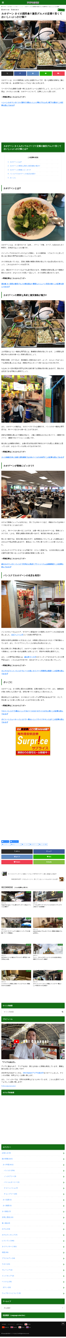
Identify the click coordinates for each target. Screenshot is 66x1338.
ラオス (6, 1264)
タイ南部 (7, 1206)
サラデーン (6, 845)
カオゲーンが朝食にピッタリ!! (19, 170)
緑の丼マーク (29, 657)
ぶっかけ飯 (44, 845)
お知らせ (6, 1153)
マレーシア (7, 1270)
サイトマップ (11, 1324)
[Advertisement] (33, 123)
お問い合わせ (19, 1324)
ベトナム (7, 1282)
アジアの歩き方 (14, 1334)
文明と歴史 (7, 1218)
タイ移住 (6, 1212)
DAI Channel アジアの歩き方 (33, 1073)
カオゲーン (34, 845)
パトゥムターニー (11, 1182)
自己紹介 (4, 1324)
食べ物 (6, 1223)
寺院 (5, 1253)
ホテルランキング (9, 1235)
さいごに (12, 178)
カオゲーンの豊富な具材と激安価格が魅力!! (24, 166)
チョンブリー (10, 1194)
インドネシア (8, 1276)
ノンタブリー (10, 1177)
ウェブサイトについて (11, 1293)
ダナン (7, 1288)
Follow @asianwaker (8, 1086)
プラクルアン (8, 1258)
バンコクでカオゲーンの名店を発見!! (21, 174)
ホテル (6, 1229)
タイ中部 (8, 1165)
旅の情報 (7, 1159)
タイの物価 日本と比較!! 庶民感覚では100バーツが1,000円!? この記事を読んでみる (31, 457)
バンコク (5, 842)
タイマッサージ (9, 1247)
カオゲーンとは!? (15, 162)
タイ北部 (7, 1200)
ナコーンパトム (11, 1188)
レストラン (15, 842)
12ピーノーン (16, 635)
